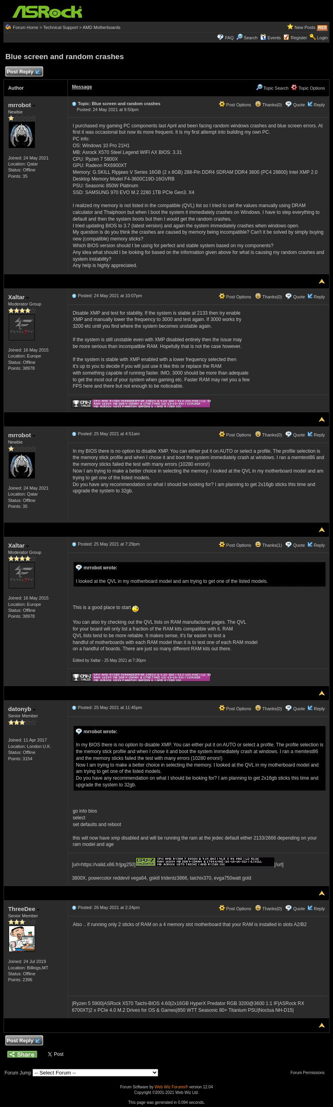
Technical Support (60, 27)
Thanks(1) (268, 545)
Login (322, 37)
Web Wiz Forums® (171, 1087)
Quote (299, 104)
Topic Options (308, 88)
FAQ (229, 37)
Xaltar (18, 297)
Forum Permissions (310, 1072)
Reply (319, 104)
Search (251, 37)
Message (82, 87)
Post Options (235, 104)
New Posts (305, 27)
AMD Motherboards (101, 27)
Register (299, 37)
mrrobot (21, 105)
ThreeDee (24, 908)
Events (270, 37)
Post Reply (23, 72)
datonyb (22, 708)
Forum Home (25, 27)
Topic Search (272, 88)
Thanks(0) (268, 104)
